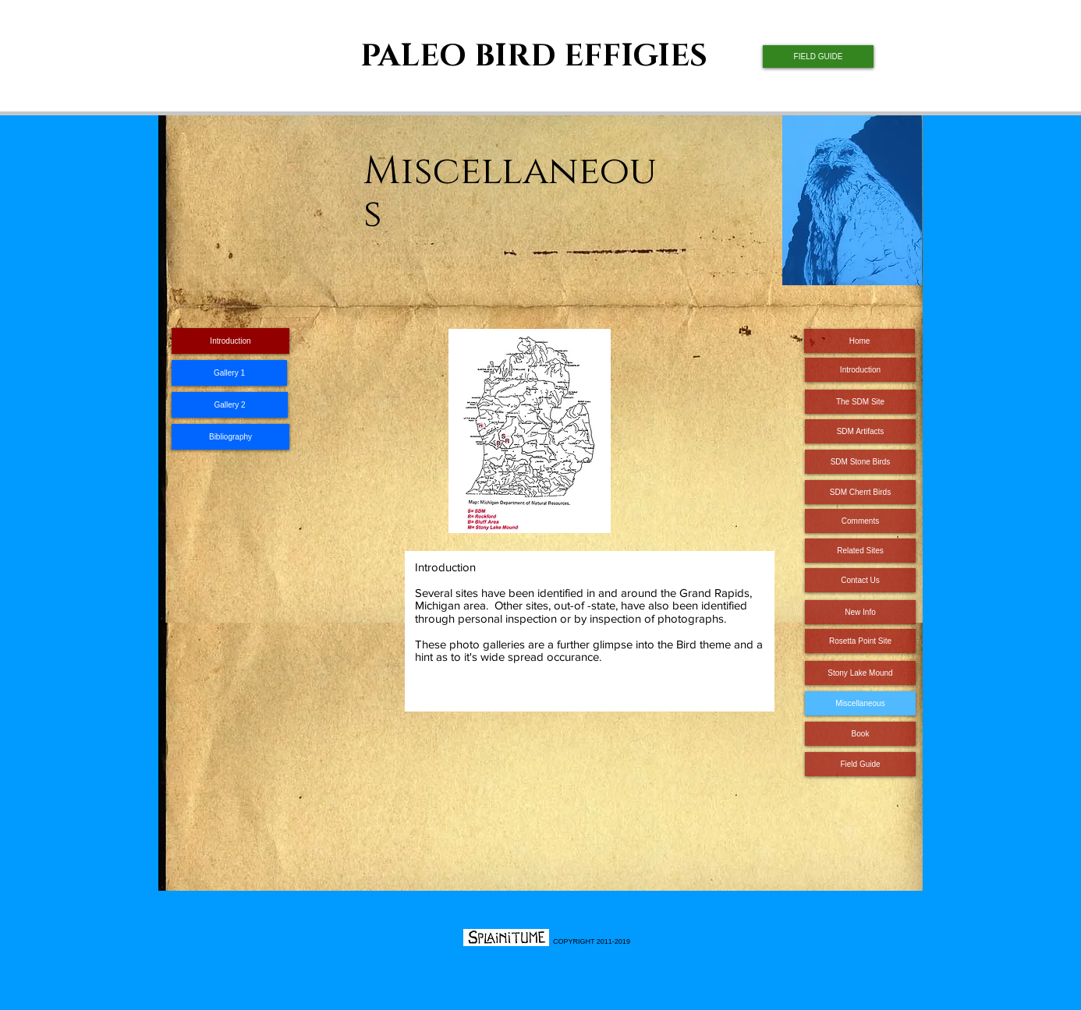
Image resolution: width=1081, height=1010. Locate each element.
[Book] (860, 734)
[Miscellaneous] (860, 703)
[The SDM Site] (860, 402)
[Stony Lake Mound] (860, 673)
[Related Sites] (860, 551)
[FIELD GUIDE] (818, 56)
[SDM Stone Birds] (860, 462)
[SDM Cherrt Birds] (860, 492)
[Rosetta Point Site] (860, 641)
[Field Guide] (860, 764)
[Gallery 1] (229, 373)
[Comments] (860, 521)
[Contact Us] (860, 580)
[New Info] (860, 612)
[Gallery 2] (230, 405)
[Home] (859, 341)
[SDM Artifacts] (860, 431)
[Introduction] (860, 370)
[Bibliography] (230, 437)
